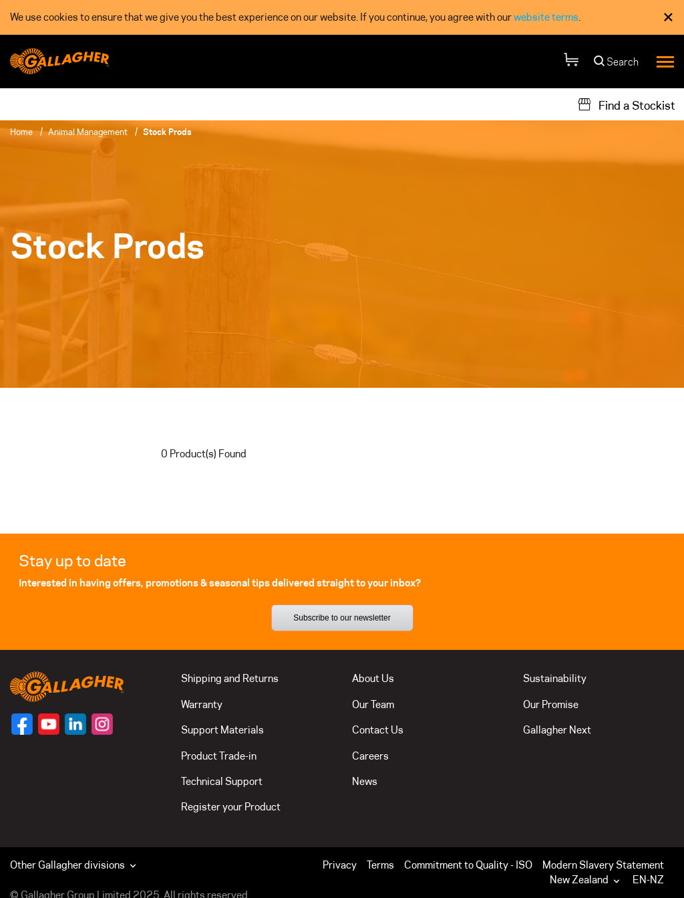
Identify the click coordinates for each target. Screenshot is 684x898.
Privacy (340, 865)
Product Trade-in (218, 756)
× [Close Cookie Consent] (668, 17)
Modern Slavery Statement (603, 865)
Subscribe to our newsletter (341, 618)
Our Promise (550, 704)
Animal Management (88, 132)
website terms (546, 17)
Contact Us (377, 730)
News (364, 781)
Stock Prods (167, 132)
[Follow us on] (22, 724)
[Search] (617, 65)
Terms (380, 865)
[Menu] (665, 61)
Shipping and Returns (230, 678)
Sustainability (554, 678)
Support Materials (222, 730)
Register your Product (231, 807)
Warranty (201, 704)
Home (21, 132)
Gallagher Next (557, 730)
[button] (588, 880)
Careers (370, 756)
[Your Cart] (571, 62)
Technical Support (222, 781)
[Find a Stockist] (626, 104)
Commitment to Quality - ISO (468, 865)
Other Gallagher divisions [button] (74, 865)
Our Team (373, 704)
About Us (373, 678)
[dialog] (342, 17)
